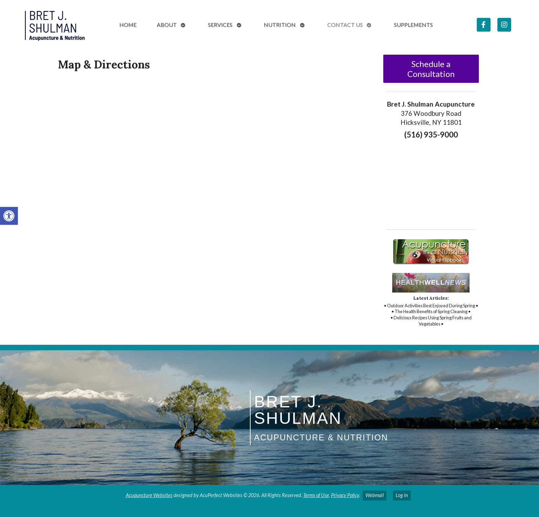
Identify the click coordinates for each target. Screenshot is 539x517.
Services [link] (220, 24)
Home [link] (127, 24)
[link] (9, 216)
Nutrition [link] (280, 24)
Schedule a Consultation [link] (431, 69)
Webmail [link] (374, 495)
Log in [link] (402, 495)
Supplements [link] (413, 24)
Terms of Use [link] (316, 495)
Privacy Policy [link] (345, 495)
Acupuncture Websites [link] (149, 495)
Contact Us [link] (345, 24)
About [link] (167, 24)
